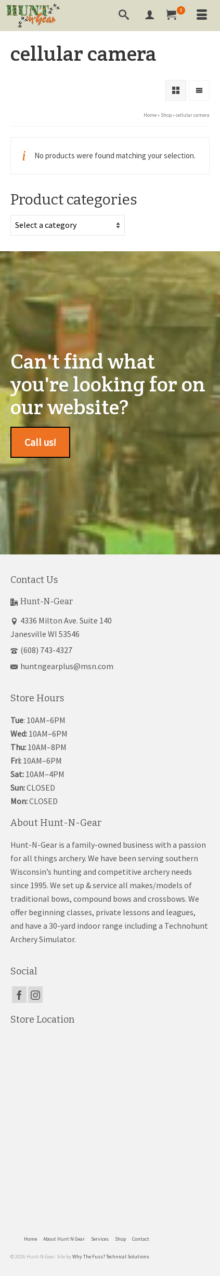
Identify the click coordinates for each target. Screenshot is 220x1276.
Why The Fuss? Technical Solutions (110, 1256)
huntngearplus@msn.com (61, 666)
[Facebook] (19, 994)
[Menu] (202, 15)
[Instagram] (35, 994)
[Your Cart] (176, 15)
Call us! (40, 442)
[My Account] (150, 15)
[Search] (124, 15)
